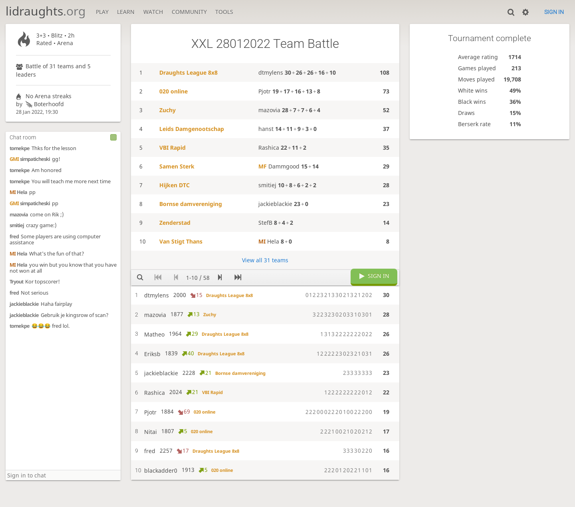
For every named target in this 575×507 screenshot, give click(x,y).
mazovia (19, 214)
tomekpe (20, 148)
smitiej (17, 225)
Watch (153, 12)
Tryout (16, 281)
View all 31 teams (265, 260)
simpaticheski (30, 159)
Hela (18, 192)
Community (189, 12)
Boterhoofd (44, 104)
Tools (224, 12)
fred (14, 236)
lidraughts (45, 11)
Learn (126, 12)
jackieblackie (24, 304)
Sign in (554, 12)
